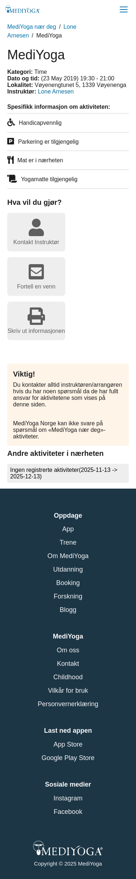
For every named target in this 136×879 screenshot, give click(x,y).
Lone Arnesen (56, 91)
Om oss (68, 650)
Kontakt (68, 663)
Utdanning (68, 569)
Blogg (67, 609)
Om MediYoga (68, 556)
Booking (68, 582)
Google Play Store (67, 757)
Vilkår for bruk (68, 690)
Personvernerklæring (68, 704)
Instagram (67, 798)
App (68, 529)
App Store (67, 744)
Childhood (68, 677)
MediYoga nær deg (31, 27)
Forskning (68, 596)
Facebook (68, 811)
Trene (67, 542)
